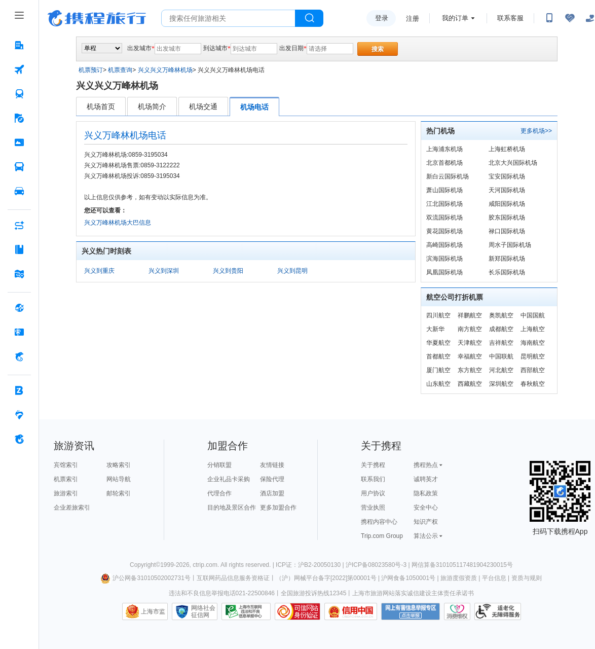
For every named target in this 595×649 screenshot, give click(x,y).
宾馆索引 (66, 464)
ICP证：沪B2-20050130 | (311, 564)
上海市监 (153, 611)
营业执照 (373, 507)
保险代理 (272, 479)
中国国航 (532, 315)
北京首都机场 (444, 162)
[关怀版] (590, 18)
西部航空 (532, 370)
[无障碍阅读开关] (570, 18)
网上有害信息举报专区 (410, 611)
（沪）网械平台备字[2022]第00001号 (326, 578)
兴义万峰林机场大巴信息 (117, 222)
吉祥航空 (501, 342)
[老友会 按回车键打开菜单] (19, 414)
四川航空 (438, 315)
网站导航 (118, 479)
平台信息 (494, 578)
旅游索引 (66, 493)
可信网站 (297, 611)
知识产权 (426, 521)
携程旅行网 (97, 18)
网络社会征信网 (203, 611)
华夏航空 (438, 342)
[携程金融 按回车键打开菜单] (19, 356)
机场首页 (101, 106)
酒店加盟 (272, 493)
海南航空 (532, 342)
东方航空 (470, 370)
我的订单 (455, 18)
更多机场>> (536, 130)
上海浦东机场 (444, 149)
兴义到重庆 (99, 270)
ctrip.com (205, 564)
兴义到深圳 (163, 270)
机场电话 (254, 107)
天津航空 (470, 342)
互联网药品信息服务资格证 (233, 578)
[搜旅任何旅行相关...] (228, 18)
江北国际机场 (444, 203)
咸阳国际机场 (507, 203)
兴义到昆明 (292, 270)
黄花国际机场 (444, 231)
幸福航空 (470, 356)
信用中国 (350, 611)
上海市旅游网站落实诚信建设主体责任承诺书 (413, 593)
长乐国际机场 (507, 272)
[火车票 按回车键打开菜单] (19, 93)
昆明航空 (532, 356)
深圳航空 (501, 383)
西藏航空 (470, 383)
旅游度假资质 (458, 578)
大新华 (435, 329)
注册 (412, 18)
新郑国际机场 (507, 258)
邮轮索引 (118, 493)
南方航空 (470, 329)
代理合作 (219, 493)
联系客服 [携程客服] (510, 18)
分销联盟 (219, 464)
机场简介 (152, 106)
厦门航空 (438, 370)
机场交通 (203, 106)
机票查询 (120, 70)
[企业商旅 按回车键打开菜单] (19, 390)
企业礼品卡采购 (228, 479)
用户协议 (373, 493)
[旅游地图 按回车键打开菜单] (19, 273)
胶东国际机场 (507, 217)
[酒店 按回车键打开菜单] (19, 45)
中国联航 (501, 356)
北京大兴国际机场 (513, 162)
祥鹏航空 (470, 315)
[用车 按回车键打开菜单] (19, 191)
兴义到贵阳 (228, 270)
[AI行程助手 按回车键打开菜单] (19, 225)
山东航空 (438, 383)
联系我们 (373, 479)
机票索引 (66, 479)
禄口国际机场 (507, 231)
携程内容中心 (379, 521)
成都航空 (501, 329)
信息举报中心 (246, 611)
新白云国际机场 (447, 176)
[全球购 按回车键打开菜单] (19, 307)
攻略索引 (118, 464)
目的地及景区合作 (231, 507)
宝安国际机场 (507, 176)
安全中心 (426, 507)
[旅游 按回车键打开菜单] (19, 118)
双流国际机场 (444, 217)
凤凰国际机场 (444, 272)
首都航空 (438, 356)
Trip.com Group (382, 535)
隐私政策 (426, 493)
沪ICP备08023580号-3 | (379, 564)
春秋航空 (532, 383)
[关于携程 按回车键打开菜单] (19, 439)
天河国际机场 (507, 190)
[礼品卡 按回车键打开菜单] (19, 332)
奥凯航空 (501, 315)
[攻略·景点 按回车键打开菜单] (19, 249)
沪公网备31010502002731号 (145, 578)
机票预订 (91, 70)
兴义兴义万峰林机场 (165, 70)
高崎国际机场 (444, 244)
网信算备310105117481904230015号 (462, 564)
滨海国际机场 (444, 258)
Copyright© (145, 564)
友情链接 (272, 464)
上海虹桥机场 (507, 149)
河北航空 (501, 370)
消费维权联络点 (457, 611)
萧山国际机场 (444, 190)
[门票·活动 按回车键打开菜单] (19, 142)
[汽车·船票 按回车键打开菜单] (19, 166)
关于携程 (373, 464)
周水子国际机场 (510, 244)
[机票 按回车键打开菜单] (19, 69)
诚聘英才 (426, 479)
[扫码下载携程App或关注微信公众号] (549, 18)
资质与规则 (526, 578)
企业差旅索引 (72, 507)
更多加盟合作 (278, 507)
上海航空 (532, 329)
